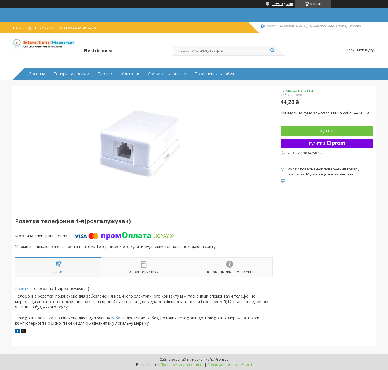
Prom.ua (222, 359)
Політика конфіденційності (229, 364)
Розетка (23, 288)
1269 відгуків (282, 3)
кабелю (118, 317)
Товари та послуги (71, 74)
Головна (37, 74)
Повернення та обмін (215, 74)
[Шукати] (272, 51)
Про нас (105, 74)
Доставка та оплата (167, 74)
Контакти (130, 74)
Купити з (327, 143)
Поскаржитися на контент (182, 364)
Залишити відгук (361, 50)
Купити (326, 131)
